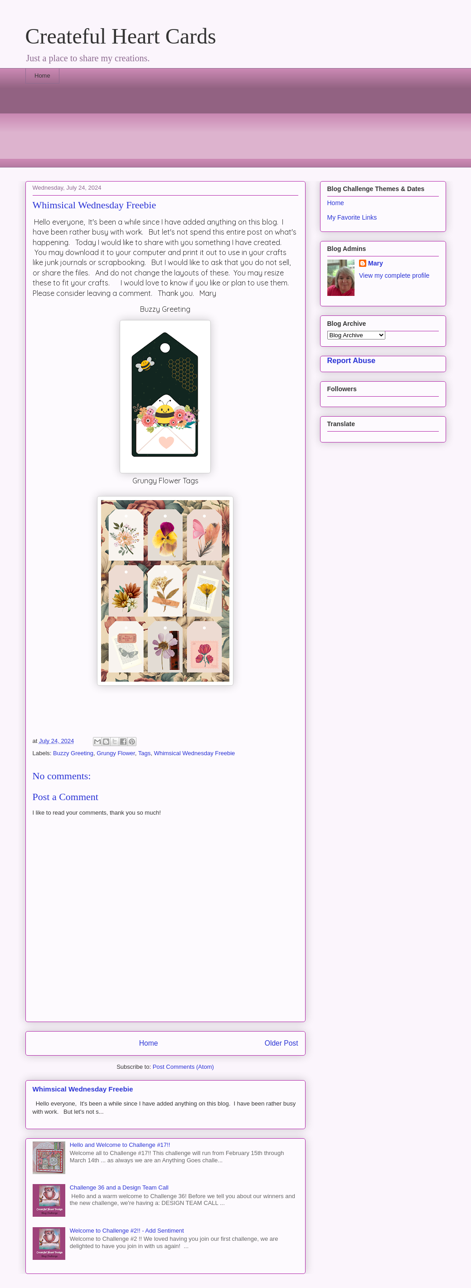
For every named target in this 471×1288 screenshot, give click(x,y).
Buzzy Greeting (73, 753)
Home (42, 75)
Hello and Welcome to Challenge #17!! (120, 1144)
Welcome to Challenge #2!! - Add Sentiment (127, 1230)
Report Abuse (351, 360)
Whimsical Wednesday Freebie (194, 753)
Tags (144, 753)
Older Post (281, 1043)
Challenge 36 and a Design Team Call (119, 1187)
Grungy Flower (116, 753)
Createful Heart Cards (120, 36)
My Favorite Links (352, 217)
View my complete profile (394, 275)
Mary (375, 263)
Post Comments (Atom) (183, 1066)
